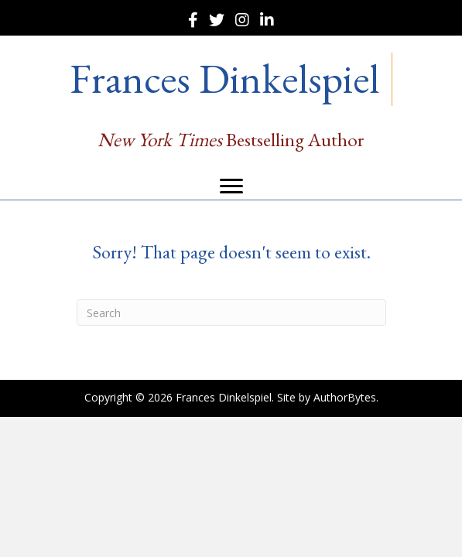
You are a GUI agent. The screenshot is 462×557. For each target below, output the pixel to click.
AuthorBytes (344, 397)
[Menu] (231, 186)
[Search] (231, 312)
